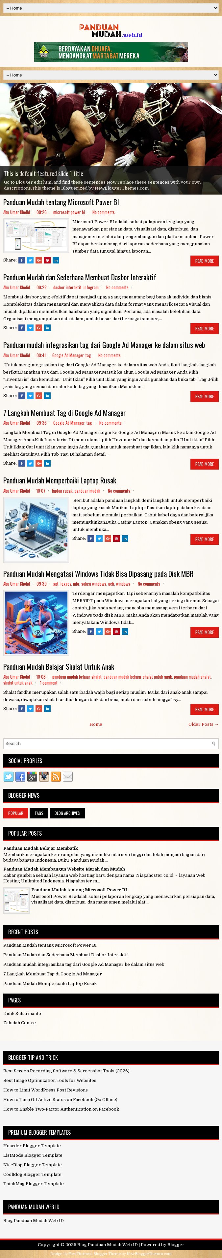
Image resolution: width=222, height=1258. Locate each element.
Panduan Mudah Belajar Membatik (40, 848)
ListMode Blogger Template (32, 1155)
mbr (76, 583)
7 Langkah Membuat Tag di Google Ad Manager (64, 412)
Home (95, 724)
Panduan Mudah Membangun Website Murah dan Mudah (64, 869)
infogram (91, 287)
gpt (56, 583)
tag (88, 355)
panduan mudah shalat (192, 676)
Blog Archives (67, 813)
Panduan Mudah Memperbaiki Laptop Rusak (59, 480)
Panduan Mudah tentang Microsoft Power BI (61, 202)
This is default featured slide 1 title (43, 173)
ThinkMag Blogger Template (33, 1183)
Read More (204, 261)
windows (123, 583)
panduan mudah (87, 490)
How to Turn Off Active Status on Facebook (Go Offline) (60, 1099)
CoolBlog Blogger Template (32, 1174)
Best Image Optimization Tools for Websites (49, 1080)
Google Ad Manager (68, 355)
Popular (15, 813)
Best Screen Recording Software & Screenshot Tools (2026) (66, 1070)
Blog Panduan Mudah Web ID (107, 1244)
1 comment (49, 682)
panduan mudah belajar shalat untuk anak (138, 676)
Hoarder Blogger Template (32, 1145)
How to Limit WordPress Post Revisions (45, 1090)
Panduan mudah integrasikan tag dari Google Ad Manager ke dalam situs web (104, 345)
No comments (103, 212)
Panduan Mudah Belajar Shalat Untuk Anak (58, 666)
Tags (39, 813)
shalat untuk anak (18, 682)
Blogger (176, 1244)
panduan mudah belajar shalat (77, 676)
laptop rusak (62, 490)
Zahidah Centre (19, 1022)
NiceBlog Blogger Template (32, 1164)
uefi (111, 583)
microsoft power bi (69, 212)
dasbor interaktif (67, 287)
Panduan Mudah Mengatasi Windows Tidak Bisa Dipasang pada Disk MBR (98, 573)
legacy (66, 583)
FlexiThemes (79, 1254)
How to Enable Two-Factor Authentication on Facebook (61, 1109)
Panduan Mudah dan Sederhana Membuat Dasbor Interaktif (79, 277)
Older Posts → (203, 724)
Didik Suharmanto (22, 1013)
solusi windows (93, 583)
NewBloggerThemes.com (149, 1254)
